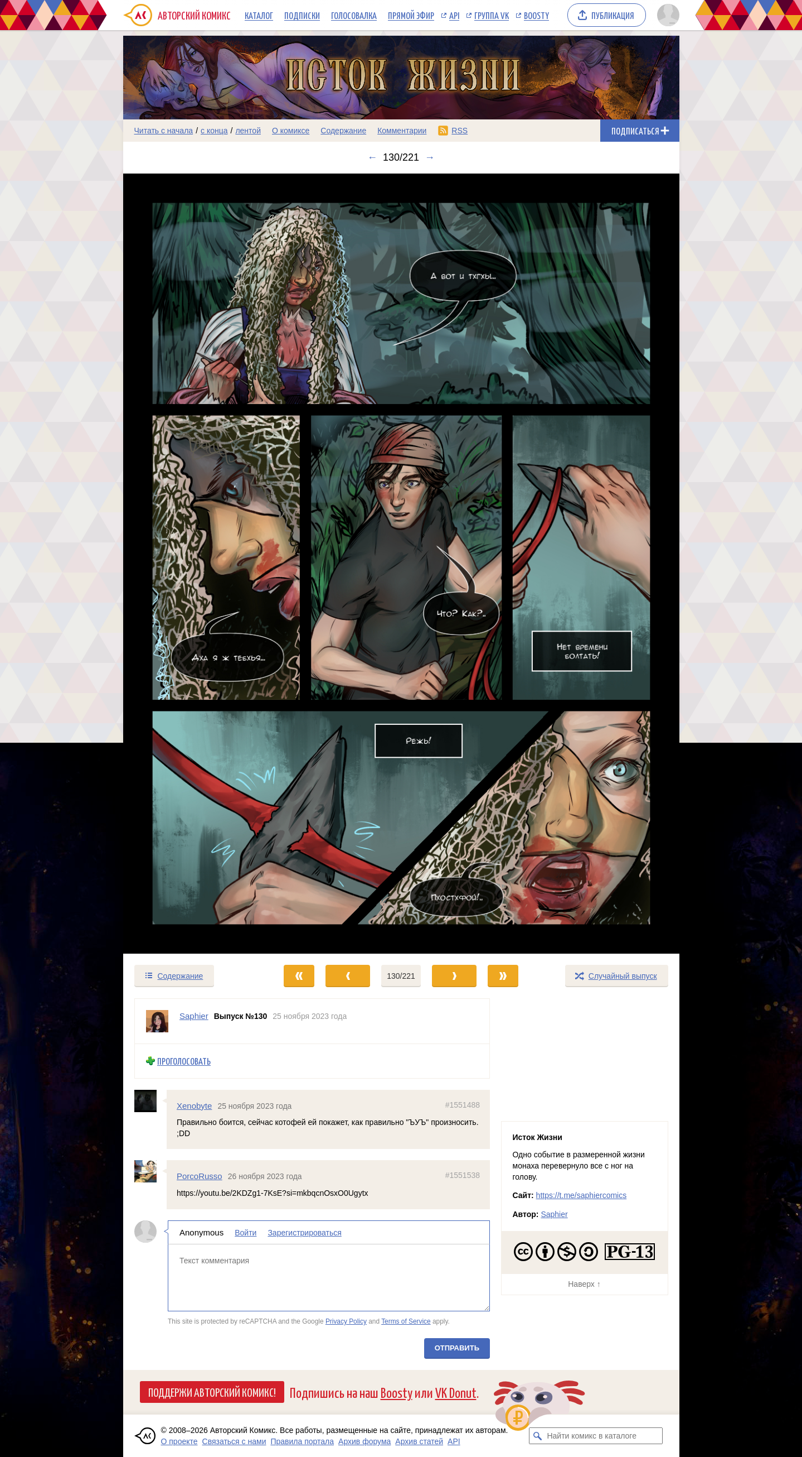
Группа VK (491, 15)
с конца (214, 130)
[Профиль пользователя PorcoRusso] (150, 1172)
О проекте (179, 1441)
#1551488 (462, 1104)
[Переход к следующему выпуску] (401, 564)
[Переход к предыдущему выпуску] (193, 564)
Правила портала (302, 1441)
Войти (245, 1232)
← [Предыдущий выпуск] (372, 157)
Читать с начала (163, 130)
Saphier (554, 1214)
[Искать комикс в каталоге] (537, 1436)
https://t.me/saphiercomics (581, 1195)
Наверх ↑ (584, 1284)
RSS (459, 130)
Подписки (302, 15)
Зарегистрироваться (304, 1232)
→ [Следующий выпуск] (430, 157)
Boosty (536, 15)
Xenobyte (194, 1105)
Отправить (456, 1348)
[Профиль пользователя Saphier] (157, 1021)
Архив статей (419, 1441)
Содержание (343, 130)
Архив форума (364, 1441)
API (454, 15)
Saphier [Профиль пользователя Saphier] (193, 1016)
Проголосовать (184, 1061)
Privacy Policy (345, 1321)
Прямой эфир (411, 15)
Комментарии (401, 130)
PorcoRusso (199, 1176)
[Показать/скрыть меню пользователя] (666, 15)
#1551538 (462, 1175)
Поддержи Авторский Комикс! (212, 1391)
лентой (248, 130)
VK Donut (456, 1392)
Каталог (259, 15)
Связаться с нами (234, 1441)
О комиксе (290, 130)
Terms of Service (406, 1321)
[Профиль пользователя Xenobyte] (150, 1101)
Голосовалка (354, 15)
